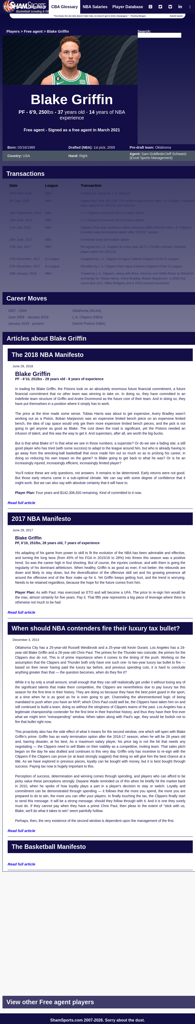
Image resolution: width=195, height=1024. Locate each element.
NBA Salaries (95, 7)
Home (9, 7)
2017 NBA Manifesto (41, 518)
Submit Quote (176, 16)
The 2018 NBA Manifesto (48, 354)
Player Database (127, 7)
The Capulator (33, 7)
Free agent (33, 31)
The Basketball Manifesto (49, 846)
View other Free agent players (50, 1002)
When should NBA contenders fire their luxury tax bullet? (96, 628)
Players (13, 31)
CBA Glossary (64, 7)
